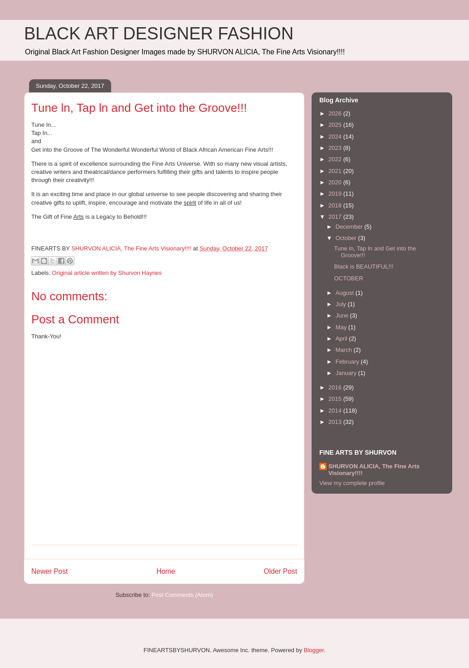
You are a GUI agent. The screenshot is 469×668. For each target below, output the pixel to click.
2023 (335, 147)
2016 (335, 387)
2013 (335, 421)
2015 (335, 398)
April (342, 338)
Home (166, 571)
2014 (335, 410)
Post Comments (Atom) (182, 594)
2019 (335, 193)
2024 (335, 136)
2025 (335, 124)
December (350, 226)
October (347, 238)
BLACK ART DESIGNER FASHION (158, 33)
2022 (335, 159)
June (343, 315)
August (346, 292)
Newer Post (49, 571)
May (342, 327)
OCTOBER (348, 278)
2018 (335, 205)
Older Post (280, 571)
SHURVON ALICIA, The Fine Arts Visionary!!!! (374, 469)
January (347, 373)
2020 (335, 182)
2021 (335, 171)
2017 (335, 216)
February (348, 361)
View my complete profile (352, 483)
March (345, 349)
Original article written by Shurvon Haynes (107, 272)
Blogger (314, 650)
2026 (335, 113)
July (342, 304)
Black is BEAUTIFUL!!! (363, 266)
